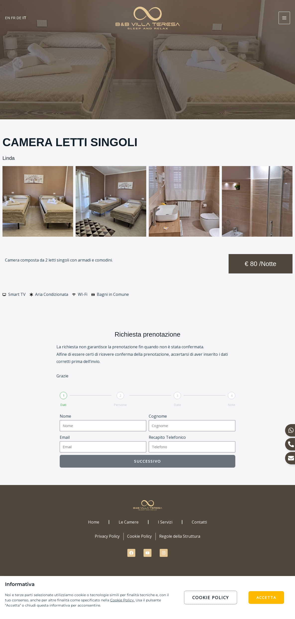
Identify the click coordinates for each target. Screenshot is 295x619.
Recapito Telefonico (167, 437)
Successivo (147, 461)
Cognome (158, 416)
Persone (120, 404)
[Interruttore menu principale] (284, 18)
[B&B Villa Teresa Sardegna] (147, 17)
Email (65, 437)
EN (7, 17)
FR (13, 17)
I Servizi (165, 522)
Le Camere (129, 522)
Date (177, 404)
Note (231, 404)
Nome (65, 416)
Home (93, 522)
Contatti (199, 522)
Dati (63, 404)
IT (24, 17)
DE (18, 17)
